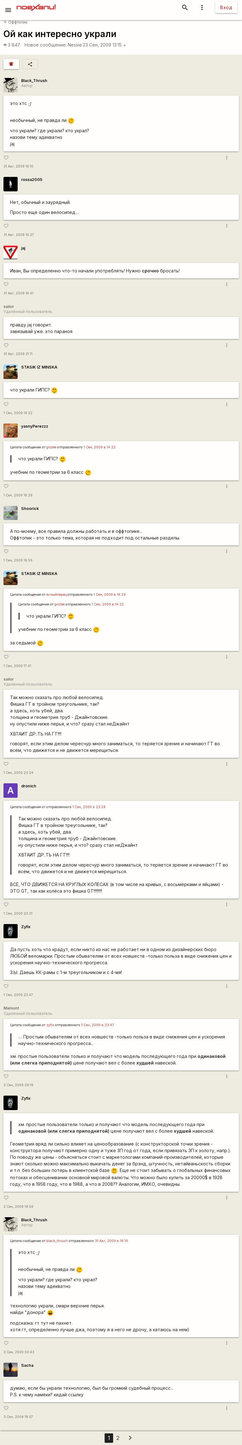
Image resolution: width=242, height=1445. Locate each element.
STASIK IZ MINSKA (39, 367)
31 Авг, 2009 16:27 (18, 235)
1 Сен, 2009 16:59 (17, 560)
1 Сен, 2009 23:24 (18, 773)
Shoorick (30, 508)
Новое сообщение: (45, 44)
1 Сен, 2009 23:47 (18, 995)
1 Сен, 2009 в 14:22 (100, 447)
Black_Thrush (34, 80)
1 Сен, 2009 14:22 (17, 413)
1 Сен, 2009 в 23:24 (89, 807)
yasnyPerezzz (34, 426)
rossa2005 (31, 179)
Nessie (75, 44)
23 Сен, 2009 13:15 (104, 44)
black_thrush (57, 1241)
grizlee (51, 447)
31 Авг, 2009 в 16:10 (111, 1241)
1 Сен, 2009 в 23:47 (97, 1025)
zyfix (50, 1025)
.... (20, 1036)
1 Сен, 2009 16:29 (17, 495)
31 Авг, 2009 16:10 (18, 166)
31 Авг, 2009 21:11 (17, 354)
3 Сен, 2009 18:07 (18, 1417)
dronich (28, 786)
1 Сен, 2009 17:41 (17, 666)
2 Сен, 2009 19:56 (18, 1207)
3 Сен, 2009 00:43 (18, 1352)
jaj (23, 248)
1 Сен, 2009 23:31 (17, 913)
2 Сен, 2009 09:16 (18, 1085)
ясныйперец (56, 595)
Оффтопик (15, 22)
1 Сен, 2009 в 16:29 (110, 595)
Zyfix (26, 926)
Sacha (27, 1365)
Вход (226, 7)
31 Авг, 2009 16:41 (18, 293)
